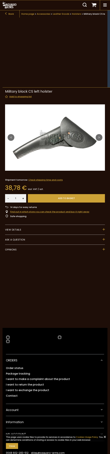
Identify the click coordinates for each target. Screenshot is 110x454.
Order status (14, 368)
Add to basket (66, 145)
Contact (12, 396)
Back (9, 14)
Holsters (76, 14)
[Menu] (105, 5)
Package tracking (18, 374)
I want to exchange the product (27, 390)
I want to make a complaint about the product (38, 379)
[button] (11, 84)
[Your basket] (94, 5)
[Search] (84, 5)
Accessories (43, 14)
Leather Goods (61, 14)
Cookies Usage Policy (87, 437)
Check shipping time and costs (45, 127)
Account (12, 410)
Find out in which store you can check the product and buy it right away (49, 159)
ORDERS (11, 360)
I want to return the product (25, 385)
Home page (27, 14)
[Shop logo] (9, 5)
